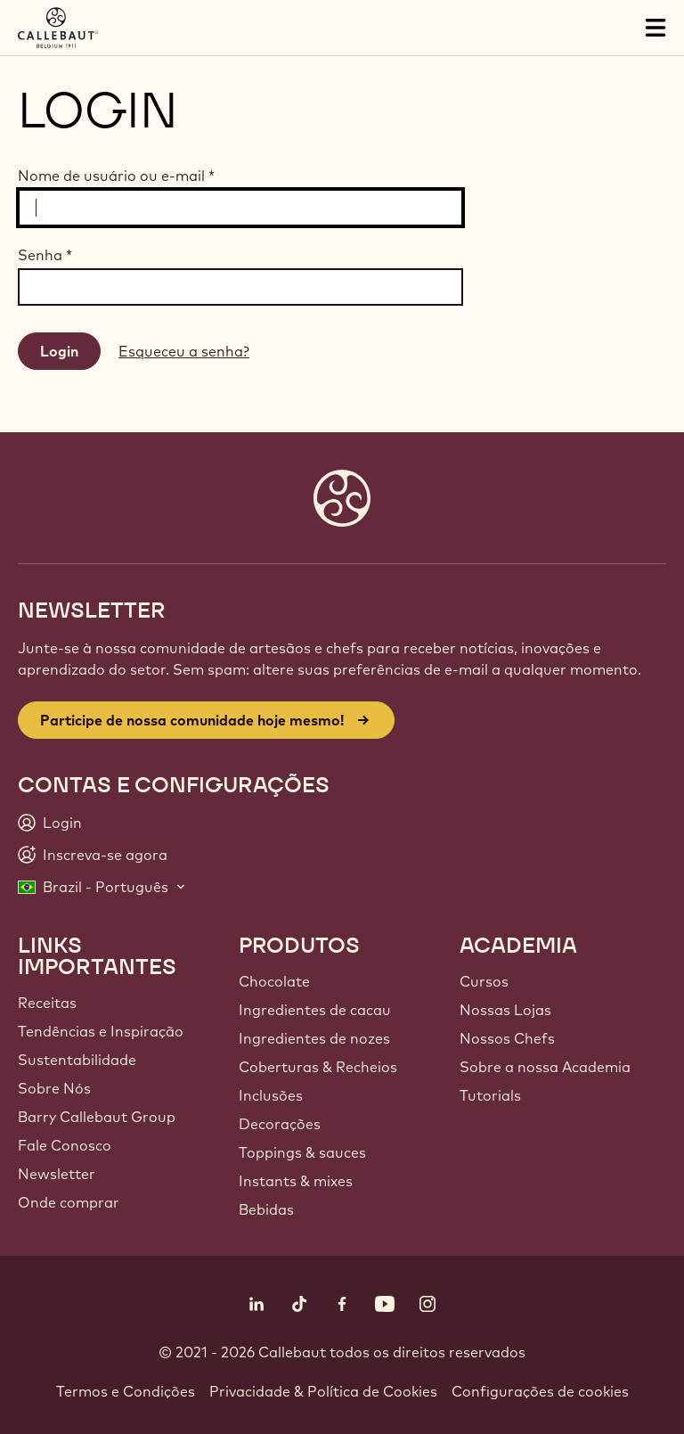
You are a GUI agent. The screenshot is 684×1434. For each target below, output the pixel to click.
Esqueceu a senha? (183, 351)
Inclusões (271, 1095)
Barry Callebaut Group (96, 1117)
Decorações (280, 1124)
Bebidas (266, 1209)
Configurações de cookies (540, 1391)
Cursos (484, 981)
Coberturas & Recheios (318, 1067)
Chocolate (274, 981)
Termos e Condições (125, 1391)
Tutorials (490, 1095)
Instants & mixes (296, 1181)
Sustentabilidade (77, 1060)
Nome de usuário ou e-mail (116, 175)
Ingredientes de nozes (314, 1038)
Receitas (47, 1003)
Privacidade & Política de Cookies (323, 1391)
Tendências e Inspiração (100, 1031)
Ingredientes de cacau (315, 1010)
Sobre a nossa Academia (545, 1067)
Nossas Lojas (505, 1010)
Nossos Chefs (507, 1038)
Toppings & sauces (302, 1152)
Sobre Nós (54, 1088)
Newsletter (56, 1174)
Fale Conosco (64, 1145)
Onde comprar (68, 1202)
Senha (45, 255)
